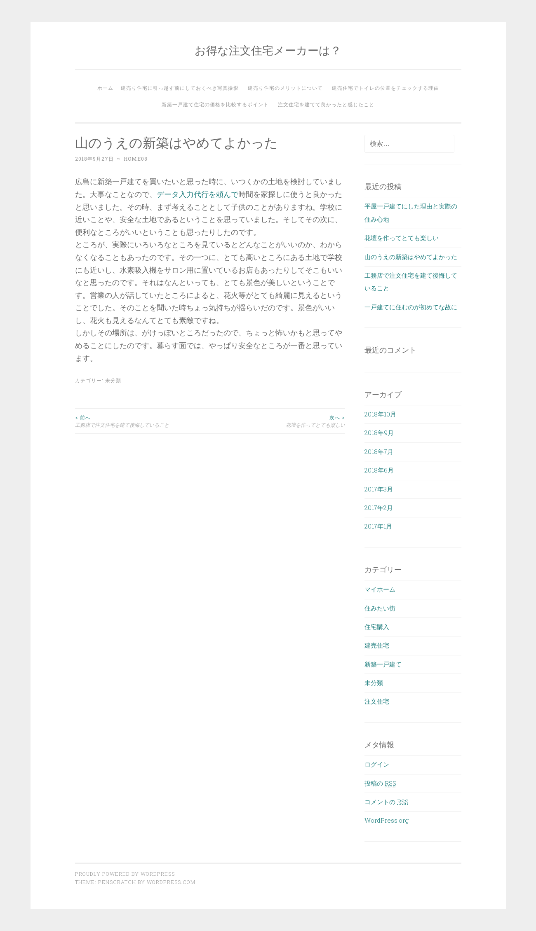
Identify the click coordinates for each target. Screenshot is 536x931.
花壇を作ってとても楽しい (277, 421)
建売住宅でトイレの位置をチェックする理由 (385, 87)
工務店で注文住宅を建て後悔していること (142, 421)
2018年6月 (379, 470)
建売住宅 (376, 645)
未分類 (113, 380)
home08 (136, 158)
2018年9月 (379, 432)
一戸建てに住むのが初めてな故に (410, 307)
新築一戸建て (383, 664)
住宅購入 (376, 626)
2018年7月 (378, 451)
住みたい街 (379, 608)
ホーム (105, 87)
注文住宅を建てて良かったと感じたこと (326, 104)
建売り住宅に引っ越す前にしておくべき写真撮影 (180, 87)
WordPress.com (171, 882)
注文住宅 (376, 701)
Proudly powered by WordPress (125, 873)
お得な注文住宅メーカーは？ (268, 50)
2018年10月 (380, 414)
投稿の (380, 783)
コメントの (386, 802)
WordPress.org (386, 820)
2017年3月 (378, 489)
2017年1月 (378, 526)
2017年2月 (378, 507)
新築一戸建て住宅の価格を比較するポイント (215, 104)
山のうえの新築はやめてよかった (410, 257)
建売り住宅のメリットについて (285, 87)
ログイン (376, 764)
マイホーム (379, 589)
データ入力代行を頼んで (197, 194)
